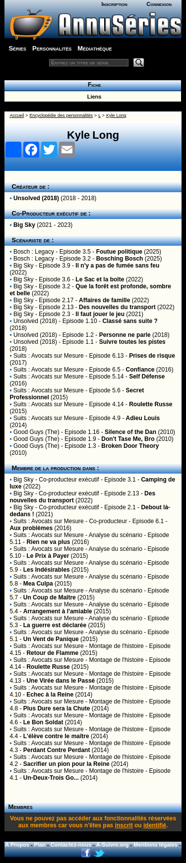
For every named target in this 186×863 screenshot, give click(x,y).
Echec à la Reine (49, 694)
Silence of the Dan (130, 432)
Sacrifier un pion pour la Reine (66, 763)
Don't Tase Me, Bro (127, 438)
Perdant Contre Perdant (56, 750)
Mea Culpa (38, 583)
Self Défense (147, 376)
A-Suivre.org (112, 845)
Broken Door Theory (130, 445)
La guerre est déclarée (54, 625)
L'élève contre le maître (56, 736)
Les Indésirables (46, 569)
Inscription (114, 4)
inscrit (124, 825)
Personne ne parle (125, 334)
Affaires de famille (104, 300)
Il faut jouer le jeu (99, 314)
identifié (154, 825)
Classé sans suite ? (129, 321)
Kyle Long (116, 115)
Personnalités (51, 48)
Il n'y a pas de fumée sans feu (117, 265)
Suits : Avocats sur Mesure (48, 355)
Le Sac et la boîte (99, 279)
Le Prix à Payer (47, 555)
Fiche (92, 84)
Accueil (16, 115)
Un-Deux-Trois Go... (51, 777)
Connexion (159, 4)
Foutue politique (119, 251)
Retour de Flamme (52, 652)
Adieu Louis (142, 418)
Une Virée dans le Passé (60, 680)
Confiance (139, 369)
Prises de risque (152, 355)
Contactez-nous (71, 845)
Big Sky (24, 224)
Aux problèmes (31, 528)
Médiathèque (94, 48)
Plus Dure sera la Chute (56, 708)
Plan (40, 845)
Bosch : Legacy (33, 251)
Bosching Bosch (119, 258)
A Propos (17, 845)
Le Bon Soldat (43, 722)
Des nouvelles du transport (117, 307)
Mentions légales (155, 845)
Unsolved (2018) (36, 198)
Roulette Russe (150, 404)
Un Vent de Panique (51, 639)
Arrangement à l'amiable (57, 611)
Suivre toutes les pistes (132, 341)
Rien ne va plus (48, 542)
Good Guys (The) (36, 432)
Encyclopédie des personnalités (61, 115)
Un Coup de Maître (49, 597)
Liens (93, 97)
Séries (17, 48)
